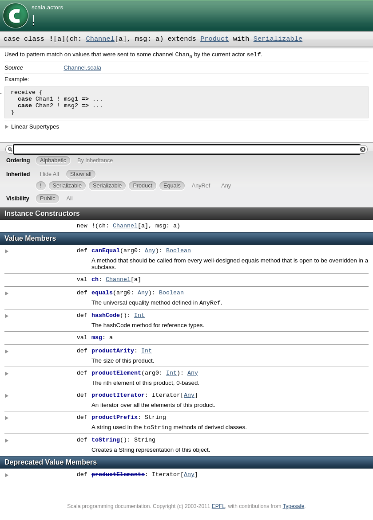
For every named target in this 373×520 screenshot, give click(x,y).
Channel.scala (82, 68)
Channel (100, 39)
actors (55, 7)
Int (139, 323)
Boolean (178, 257)
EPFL (218, 514)
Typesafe (294, 514)
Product (214, 39)
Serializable (278, 39)
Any (150, 257)
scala (38, 7)
